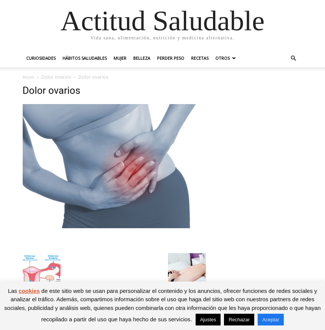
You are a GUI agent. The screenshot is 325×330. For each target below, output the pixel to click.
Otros (222, 58)
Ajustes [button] (208, 319)
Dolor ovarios (56, 77)
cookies (29, 291)
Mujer (120, 58)
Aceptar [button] (270, 319)
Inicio (28, 77)
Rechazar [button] (239, 319)
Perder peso (170, 58)
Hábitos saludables (84, 58)
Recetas (199, 58)
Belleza (141, 58)
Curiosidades (41, 58)
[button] (294, 58)
